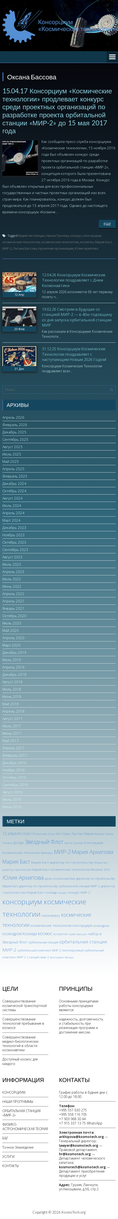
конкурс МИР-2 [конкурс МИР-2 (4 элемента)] (79, 892)
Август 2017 (12, 718)
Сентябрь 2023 (15, 549)
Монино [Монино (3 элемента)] (97, 870)
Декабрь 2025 (14, 432)
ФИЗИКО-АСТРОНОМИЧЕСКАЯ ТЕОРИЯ (25, 1126)
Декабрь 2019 (14, 652)
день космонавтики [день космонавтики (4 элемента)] (60, 878)
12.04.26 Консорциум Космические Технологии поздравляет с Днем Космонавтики (73, 280)
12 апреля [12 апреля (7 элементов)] (11, 833)
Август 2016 (12, 792)
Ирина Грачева (57, 235)
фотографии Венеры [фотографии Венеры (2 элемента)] (62, 957)
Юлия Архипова (86, 248)
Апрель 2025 (13, 468)
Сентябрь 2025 (15, 439)
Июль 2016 (11, 799)
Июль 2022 (11, 579)
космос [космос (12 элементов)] (45, 933)
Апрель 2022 (13, 593)
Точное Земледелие (18, 1147)
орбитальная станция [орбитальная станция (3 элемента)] (43, 942)
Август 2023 (12, 557)
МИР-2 (7, 248)
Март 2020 (11, 645)
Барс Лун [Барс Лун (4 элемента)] (70, 833)
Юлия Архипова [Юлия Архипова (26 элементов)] (23, 877)
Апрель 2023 (13, 571)
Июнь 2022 (11, 586)
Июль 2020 (11, 623)
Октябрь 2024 (14, 490)
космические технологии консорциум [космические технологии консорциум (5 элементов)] (61, 925)
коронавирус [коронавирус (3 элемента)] (50, 916)
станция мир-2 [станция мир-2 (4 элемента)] (38, 957)
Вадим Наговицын (31, 235)
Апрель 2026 (13, 417)
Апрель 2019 (13, 667)
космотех (87, 242)
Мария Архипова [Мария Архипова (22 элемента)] (92, 851)
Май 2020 (10, 630)
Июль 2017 (11, 725)
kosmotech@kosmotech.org (82, 1167)
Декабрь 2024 (14, 483)
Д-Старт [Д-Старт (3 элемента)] (19, 843)
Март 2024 (11, 520)
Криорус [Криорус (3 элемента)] (47, 853)
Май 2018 (10, 703)
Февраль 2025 (14, 476)
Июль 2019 (11, 659)
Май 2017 (10, 740)
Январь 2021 (13, 608)
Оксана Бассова (25, 248)
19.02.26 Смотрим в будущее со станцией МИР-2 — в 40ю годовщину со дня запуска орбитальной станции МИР (77, 317)
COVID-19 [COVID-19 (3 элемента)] (28, 834)
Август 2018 (12, 681)
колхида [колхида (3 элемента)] (51, 893)
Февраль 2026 (14, 424)
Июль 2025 (11, 454)
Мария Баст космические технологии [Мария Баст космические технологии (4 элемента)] (61, 869)
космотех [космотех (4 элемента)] (60, 934)
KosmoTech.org (73, 1212)
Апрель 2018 (13, 711)
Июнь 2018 (11, 696)
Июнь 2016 (11, 806)
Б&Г (5, 1138)
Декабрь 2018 (14, 674)
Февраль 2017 (14, 755)
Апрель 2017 (13, 748)
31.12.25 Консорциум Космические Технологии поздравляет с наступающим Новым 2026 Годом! (74, 354)
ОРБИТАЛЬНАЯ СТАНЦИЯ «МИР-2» (21, 1113)
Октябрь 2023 (14, 542)
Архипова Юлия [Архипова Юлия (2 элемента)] (45, 834)
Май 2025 (10, 461)
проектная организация (55, 248)
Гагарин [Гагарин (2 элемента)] (7, 843)
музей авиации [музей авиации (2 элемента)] (78, 934)
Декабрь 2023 (14, 527)
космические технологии (60, 242)
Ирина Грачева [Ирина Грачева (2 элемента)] (73, 843)
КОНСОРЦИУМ (13, 1092)
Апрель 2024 (13, 512)
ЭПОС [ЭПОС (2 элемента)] (107, 869)
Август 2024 (12, 498)
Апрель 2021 (13, 601)
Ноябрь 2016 (13, 770)
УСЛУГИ (8, 1156)
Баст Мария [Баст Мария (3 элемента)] (86, 834)
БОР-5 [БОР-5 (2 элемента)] (59, 834)
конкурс (76, 235)
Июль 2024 (11, 505)
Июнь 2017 (11, 733)
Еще (107, 224)
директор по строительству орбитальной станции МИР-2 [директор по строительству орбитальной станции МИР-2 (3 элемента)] (59, 886)
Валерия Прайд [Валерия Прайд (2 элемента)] (104, 834)
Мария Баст (103, 242)
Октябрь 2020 (14, 615)
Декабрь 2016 (14, 762)
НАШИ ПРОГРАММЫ (17, 1101)
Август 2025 (12, 446)
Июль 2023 (11, 564)
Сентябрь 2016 (15, 784)
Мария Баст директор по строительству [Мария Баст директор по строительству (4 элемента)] (62, 862)
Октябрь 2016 (14, 777)
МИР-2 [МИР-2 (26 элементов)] (62, 851)
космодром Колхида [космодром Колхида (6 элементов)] (19, 933)
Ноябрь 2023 (13, 534)
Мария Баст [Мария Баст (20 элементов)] (16, 861)
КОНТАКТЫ (10, 1166)
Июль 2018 (11, 689)
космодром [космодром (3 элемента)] (101, 926)
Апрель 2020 (13, 637)
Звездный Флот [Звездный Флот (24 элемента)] (44, 842)
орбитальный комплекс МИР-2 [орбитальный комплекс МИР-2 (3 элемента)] (39, 950)
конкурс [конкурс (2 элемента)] (62, 892)
